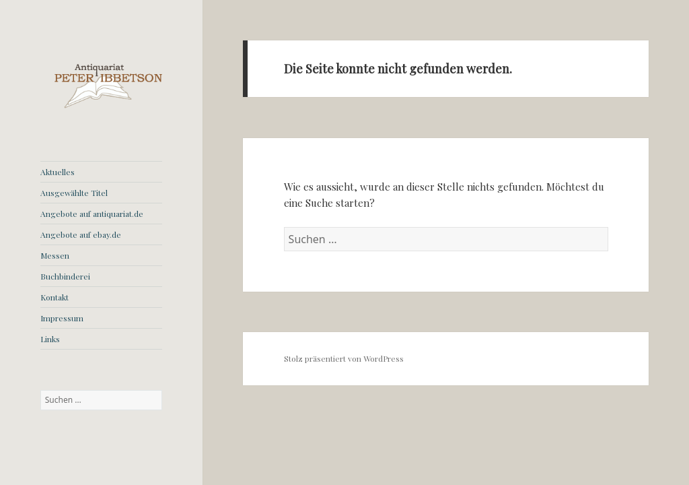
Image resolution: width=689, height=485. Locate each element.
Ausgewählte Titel (74, 192)
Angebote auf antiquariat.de (91, 213)
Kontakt (54, 297)
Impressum (61, 318)
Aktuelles (57, 171)
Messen (54, 255)
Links (50, 338)
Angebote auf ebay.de (80, 234)
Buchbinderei (65, 276)
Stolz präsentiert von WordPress (344, 358)
